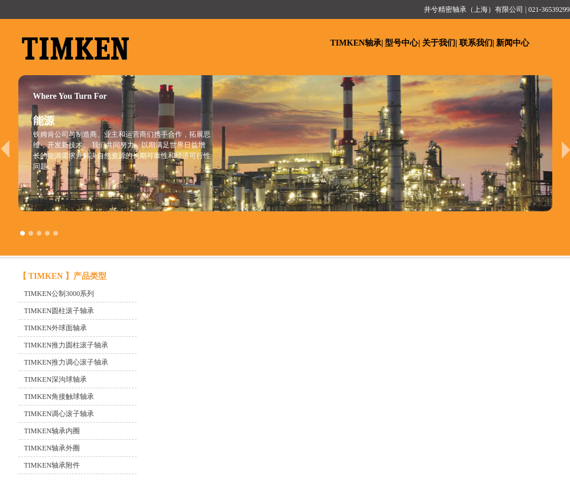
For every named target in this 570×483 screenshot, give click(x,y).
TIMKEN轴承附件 (52, 465)
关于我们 (438, 42)
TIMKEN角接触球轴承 (59, 396)
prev (5, 149)
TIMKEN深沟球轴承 (56, 379)
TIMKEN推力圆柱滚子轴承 (66, 345)
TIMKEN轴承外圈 (52, 448)
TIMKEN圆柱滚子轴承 (59, 311)
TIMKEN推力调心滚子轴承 (66, 362)
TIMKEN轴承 (356, 42)
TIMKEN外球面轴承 (56, 328)
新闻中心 (512, 42)
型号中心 (401, 42)
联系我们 (476, 42)
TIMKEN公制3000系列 (59, 293)
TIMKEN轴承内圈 (52, 431)
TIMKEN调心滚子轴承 (59, 414)
